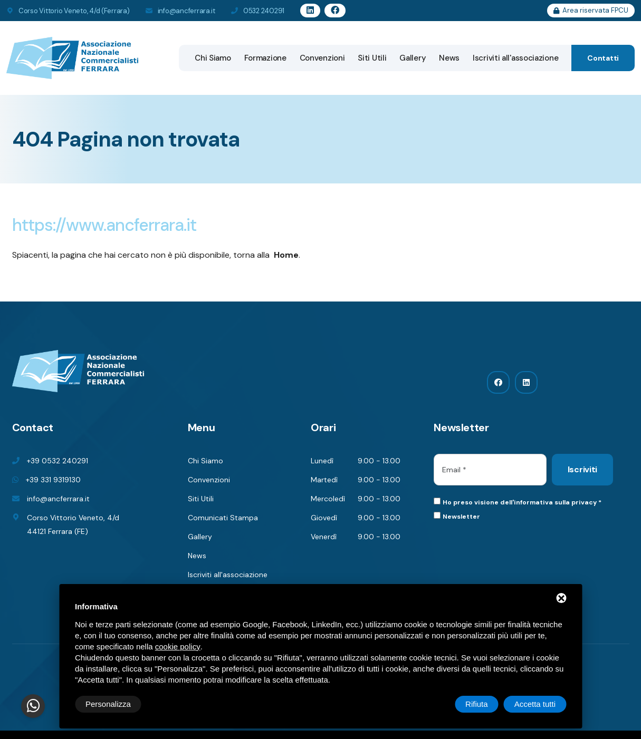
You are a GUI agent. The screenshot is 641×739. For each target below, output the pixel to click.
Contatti (603, 58)
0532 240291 (263, 10)
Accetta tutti (535, 703)
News (449, 58)
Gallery (412, 58)
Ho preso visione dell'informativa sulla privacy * (522, 502)
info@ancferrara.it (186, 10)
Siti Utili (372, 58)
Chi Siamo (213, 58)
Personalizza (108, 703)
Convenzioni (322, 58)
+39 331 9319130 (53, 479)
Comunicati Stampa (223, 517)
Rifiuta (476, 703)
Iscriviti (582, 469)
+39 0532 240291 (57, 460)
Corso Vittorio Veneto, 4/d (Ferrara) (74, 10)
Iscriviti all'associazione (515, 58)
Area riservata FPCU (590, 10)
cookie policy (177, 646)
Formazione (265, 58)
